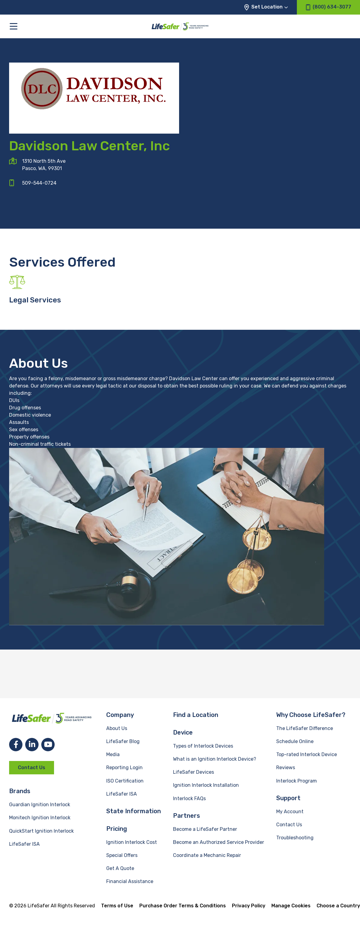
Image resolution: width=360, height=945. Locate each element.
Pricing (116, 828)
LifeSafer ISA (24, 844)
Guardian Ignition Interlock (39, 804)
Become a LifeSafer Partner (205, 829)
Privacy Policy (248, 906)
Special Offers (122, 855)
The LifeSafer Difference (304, 728)
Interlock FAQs (189, 798)
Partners (186, 815)
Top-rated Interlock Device (306, 754)
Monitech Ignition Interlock (39, 817)
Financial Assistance (129, 881)
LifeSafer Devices (193, 772)
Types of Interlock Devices (203, 746)
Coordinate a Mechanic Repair (207, 855)
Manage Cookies (291, 906)
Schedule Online (295, 741)
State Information (133, 811)
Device (183, 732)
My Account (290, 811)
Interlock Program (296, 781)
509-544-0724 (39, 183)
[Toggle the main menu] (13, 26)
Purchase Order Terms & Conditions (182, 906)
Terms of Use (117, 906)
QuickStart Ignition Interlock (41, 831)
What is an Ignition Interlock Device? (214, 759)
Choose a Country (338, 906)
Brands (19, 791)
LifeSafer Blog (123, 741)
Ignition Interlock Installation (206, 785)
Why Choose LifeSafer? (310, 714)
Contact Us (31, 767)
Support (288, 798)
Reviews (285, 767)
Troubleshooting (295, 838)
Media (113, 754)
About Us (116, 728)
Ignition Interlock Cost (131, 842)
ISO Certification (125, 781)
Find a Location (195, 714)
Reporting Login (124, 767)
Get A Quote (120, 868)
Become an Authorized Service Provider (218, 842)
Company (120, 714)
